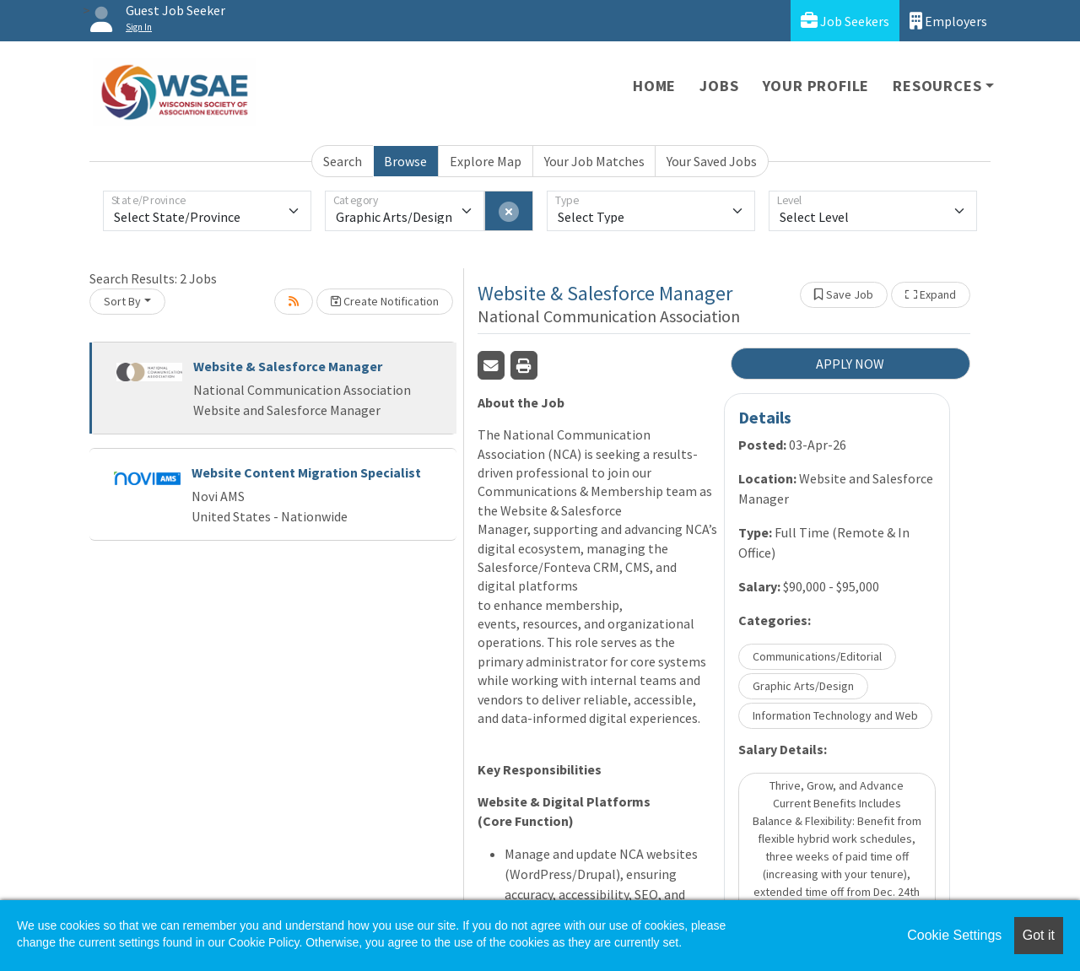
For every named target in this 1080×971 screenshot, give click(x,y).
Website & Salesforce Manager (287, 366)
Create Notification (385, 301)
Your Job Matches (594, 161)
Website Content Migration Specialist (306, 472)
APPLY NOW (850, 363)
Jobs (718, 85)
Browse (405, 161)
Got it (1039, 935)
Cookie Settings (954, 935)
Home (654, 85)
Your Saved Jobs (712, 161)
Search (342, 161)
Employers (948, 20)
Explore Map (485, 161)
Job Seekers (845, 20)
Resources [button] (937, 85)
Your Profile (816, 85)
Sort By (122, 301)
